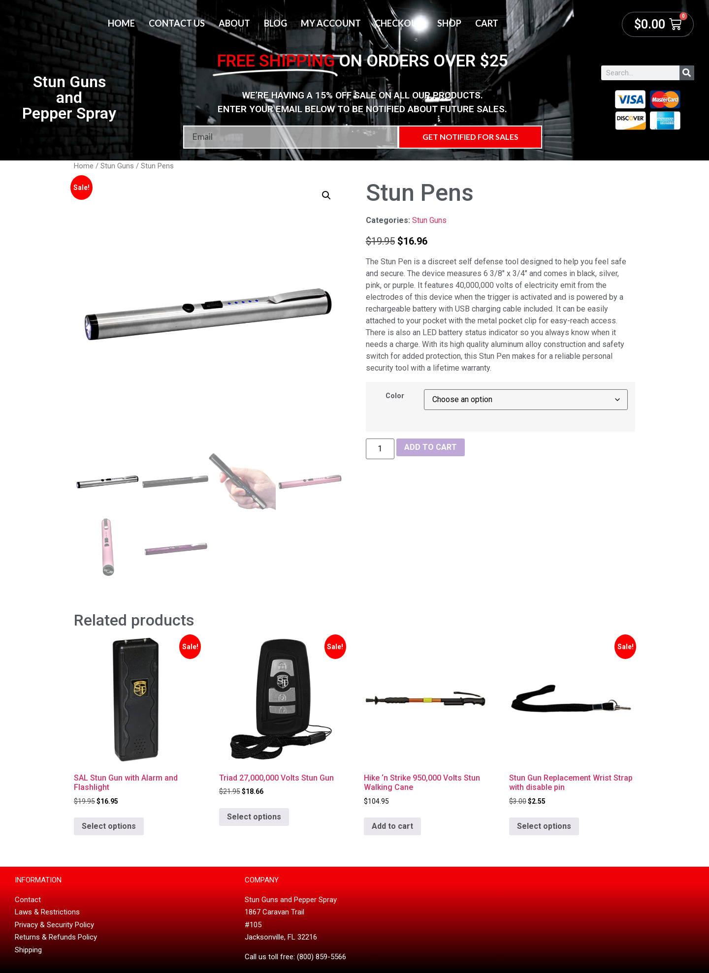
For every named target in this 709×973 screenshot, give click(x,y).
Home (121, 23)
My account (331, 23)
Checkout (399, 23)
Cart (486, 23)
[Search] (686, 72)
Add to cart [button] (392, 826)
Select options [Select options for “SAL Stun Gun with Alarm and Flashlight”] (109, 826)
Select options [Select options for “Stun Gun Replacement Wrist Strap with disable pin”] (544, 826)
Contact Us (177, 23)
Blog (275, 23)
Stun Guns (117, 165)
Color (395, 396)
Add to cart (430, 447)
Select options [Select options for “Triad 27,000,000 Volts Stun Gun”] (254, 816)
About (234, 23)
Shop (449, 23)
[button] (326, 195)
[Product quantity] (380, 449)
